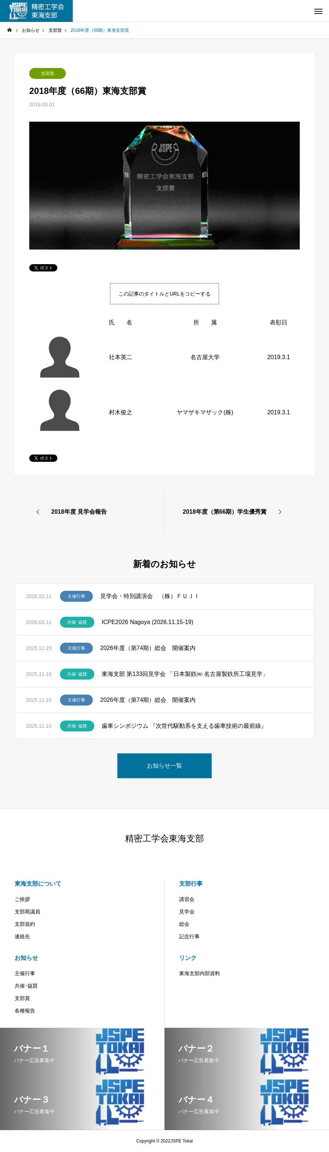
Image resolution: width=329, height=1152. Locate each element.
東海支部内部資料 (199, 973)
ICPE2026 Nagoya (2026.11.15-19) (147, 622)
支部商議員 (27, 912)
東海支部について (38, 884)
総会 (184, 924)
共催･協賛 (77, 622)
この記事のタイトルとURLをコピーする (164, 294)
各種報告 (25, 1011)
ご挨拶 (22, 899)
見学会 (186, 912)
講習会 (186, 899)
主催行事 (76, 596)
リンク (188, 958)
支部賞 (47, 73)
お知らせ (26, 958)
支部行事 (191, 884)
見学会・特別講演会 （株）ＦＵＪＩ (150, 596)
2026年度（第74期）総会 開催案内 (148, 648)
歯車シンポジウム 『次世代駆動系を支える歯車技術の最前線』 (184, 726)
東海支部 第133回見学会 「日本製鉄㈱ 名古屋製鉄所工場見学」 (185, 674)
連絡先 (22, 936)
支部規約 (25, 924)
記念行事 (189, 936)
